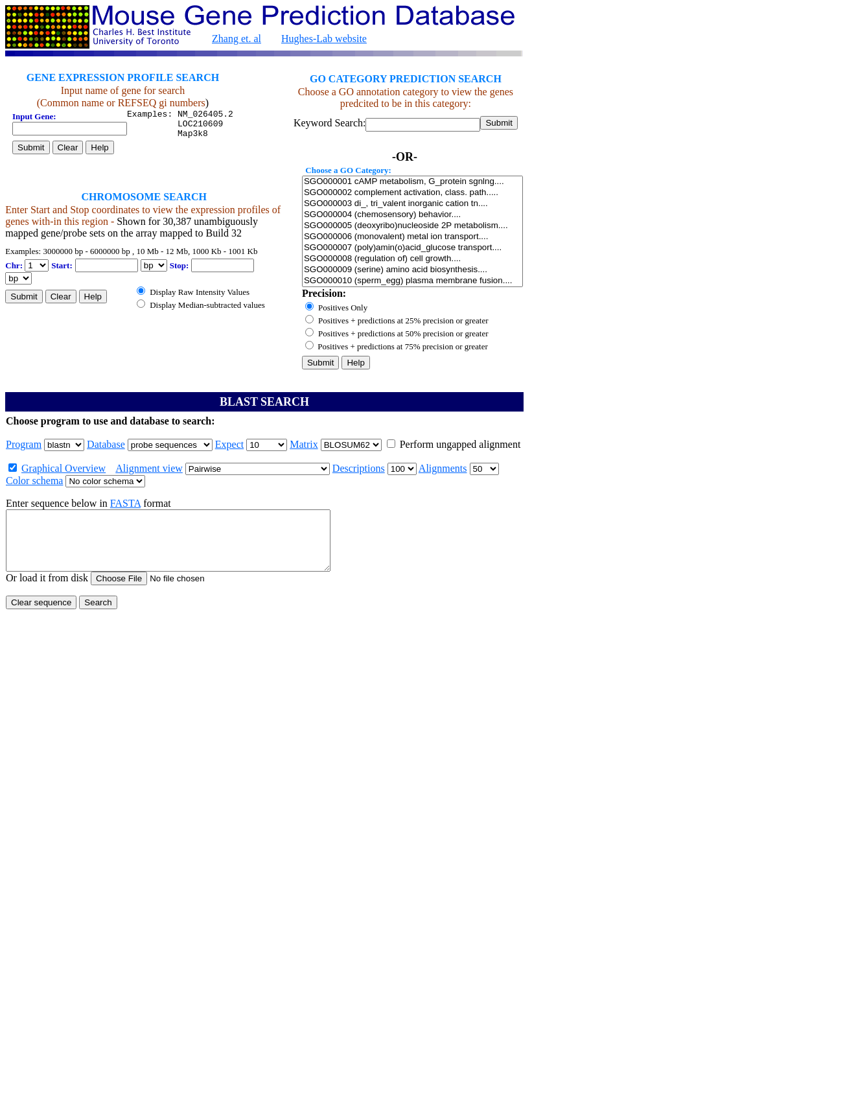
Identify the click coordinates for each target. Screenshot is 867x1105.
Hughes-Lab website (324, 38)
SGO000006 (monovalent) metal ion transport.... (412, 236)
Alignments (443, 468)
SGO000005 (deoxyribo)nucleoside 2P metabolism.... (412, 225)
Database (106, 444)
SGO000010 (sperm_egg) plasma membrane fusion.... (412, 280)
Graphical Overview (63, 468)
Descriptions (358, 468)
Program (23, 444)
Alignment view (149, 468)
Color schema (34, 480)
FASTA (125, 503)
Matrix (304, 444)
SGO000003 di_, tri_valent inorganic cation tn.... (412, 203)
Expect (229, 444)
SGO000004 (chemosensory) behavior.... (412, 214)
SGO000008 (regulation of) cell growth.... (412, 258)
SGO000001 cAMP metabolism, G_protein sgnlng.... (412, 181)
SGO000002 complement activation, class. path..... (412, 192)
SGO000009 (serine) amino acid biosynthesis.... (412, 269)
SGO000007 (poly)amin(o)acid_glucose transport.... (412, 247)
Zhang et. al (236, 38)
